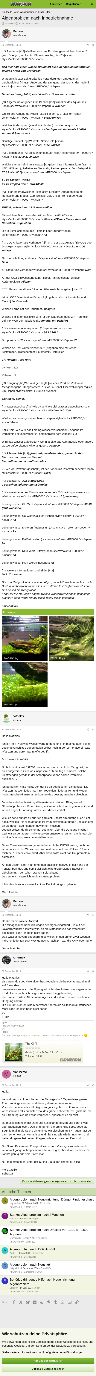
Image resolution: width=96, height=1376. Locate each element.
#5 (93, 1085)
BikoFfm (14, 1288)
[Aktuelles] (86, 4)
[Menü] (4, 4)
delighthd (14, 1268)
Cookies (41, 1341)
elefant (13, 1218)
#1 (93, 45)
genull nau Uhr (31, 1035)
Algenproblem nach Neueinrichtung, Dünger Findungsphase (52, 1199)
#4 (93, 971)
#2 (93, 729)
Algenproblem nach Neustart (30, 1264)
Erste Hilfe (45, 1203)
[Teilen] (88, 45)
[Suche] (92, 4)
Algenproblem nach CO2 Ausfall (32, 1249)
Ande (12, 1253)
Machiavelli (15, 1238)
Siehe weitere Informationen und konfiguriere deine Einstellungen (42, 1352)
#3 (93, 915)
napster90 (15, 1203)
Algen (36, 1218)
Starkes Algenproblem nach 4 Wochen (37, 1215)
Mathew (9, 23)
